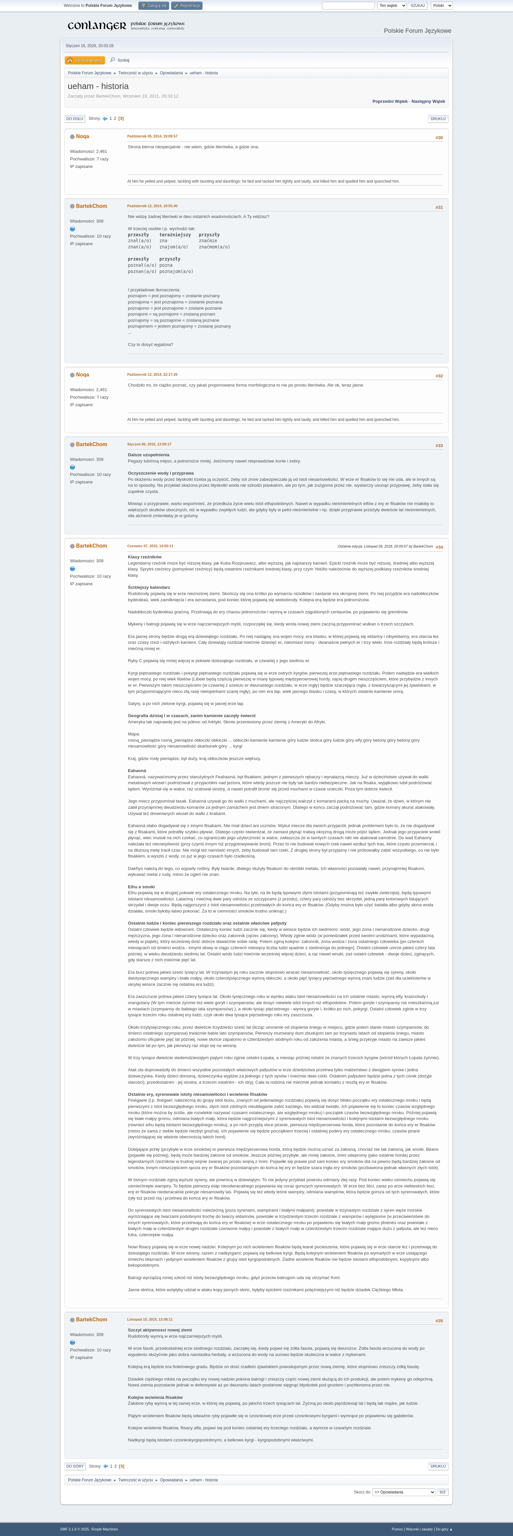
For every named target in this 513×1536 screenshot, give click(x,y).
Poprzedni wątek (390, 101)
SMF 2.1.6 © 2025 (74, 1529)
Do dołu (74, 119)
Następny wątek (428, 101)
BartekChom (91, 206)
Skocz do (362, 1492)
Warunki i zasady (419, 1529)
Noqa (82, 136)
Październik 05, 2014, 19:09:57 (152, 136)
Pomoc (397, 1529)
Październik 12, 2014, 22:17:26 (152, 374)
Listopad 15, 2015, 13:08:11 (150, 1319)
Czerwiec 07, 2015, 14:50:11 (150, 546)
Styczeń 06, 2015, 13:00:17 (149, 444)
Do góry (75, 1466)
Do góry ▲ (444, 1529)
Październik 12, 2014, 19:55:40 (152, 206)
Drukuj (438, 119)
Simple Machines (104, 1529)
